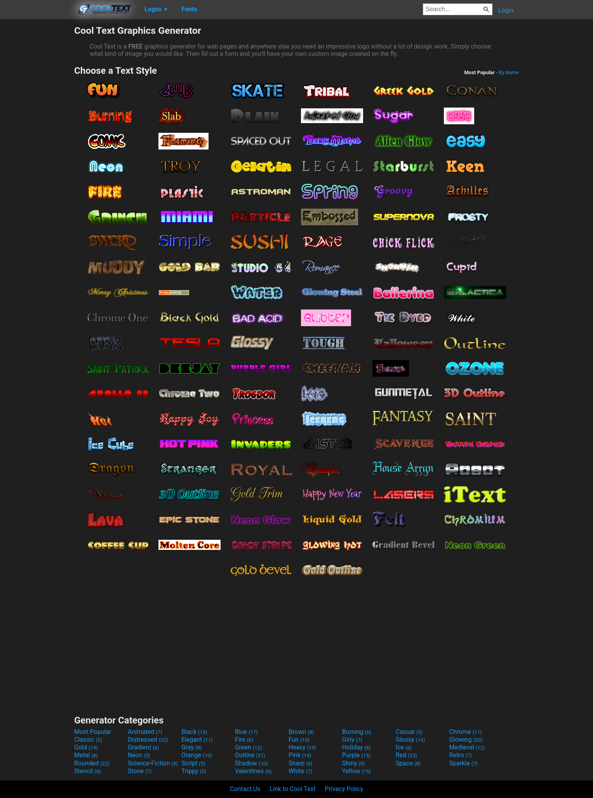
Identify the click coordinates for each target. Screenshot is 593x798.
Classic (88, 739)
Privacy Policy (344, 789)
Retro (460, 755)
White (300, 771)
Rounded (92, 763)
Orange (196, 755)
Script (193, 763)
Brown (301, 731)
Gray (191, 747)
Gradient (143, 747)
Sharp (301, 763)
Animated (145, 731)
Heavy (302, 747)
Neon (139, 755)
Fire (244, 739)
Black (194, 731)
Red (406, 755)
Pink (300, 755)
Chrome (465, 731)
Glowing (465, 739)
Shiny (353, 763)
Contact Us (245, 789)
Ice (404, 747)
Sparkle (463, 763)
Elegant (197, 739)
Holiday (356, 747)
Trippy (193, 771)
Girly (352, 739)
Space (408, 763)
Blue (246, 731)
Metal (86, 755)
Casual (409, 731)
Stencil (87, 771)
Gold (86, 747)
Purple (356, 755)
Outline (250, 755)
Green (248, 747)
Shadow (251, 763)
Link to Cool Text (292, 789)
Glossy (410, 739)
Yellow (356, 771)
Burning (356, 731)
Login (505, 10)
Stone (139, 771)
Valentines (253, 771)
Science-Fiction (153, 763)
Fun (299, 739)
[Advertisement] (37, 141)
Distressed (148, 739)
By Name (509, 72)
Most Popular (92, 731)
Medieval (467, 747)
